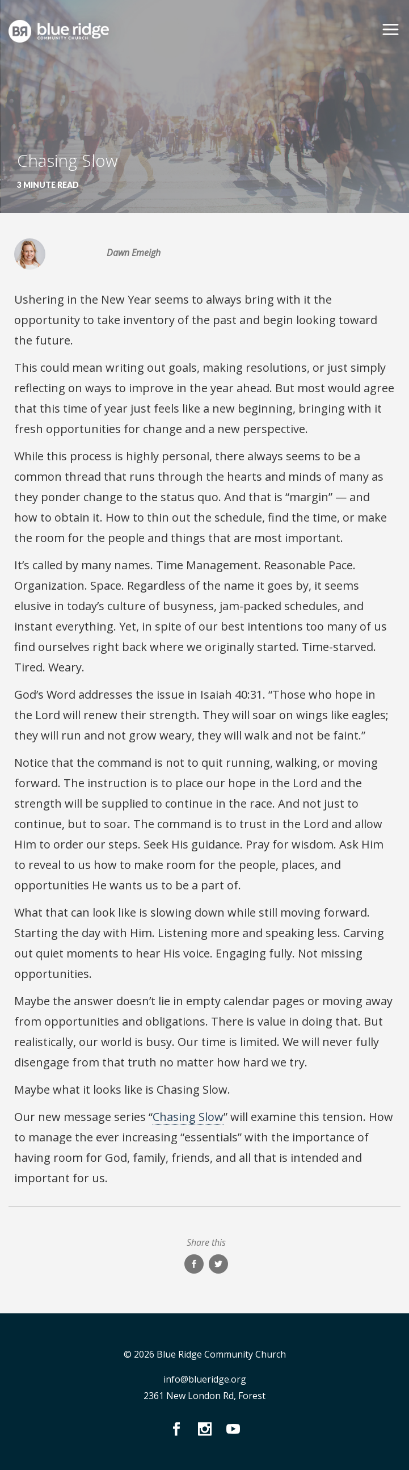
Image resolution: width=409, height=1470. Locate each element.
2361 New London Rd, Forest (204, 1395)
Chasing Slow (188, 1116)
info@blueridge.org (204, 1379)
